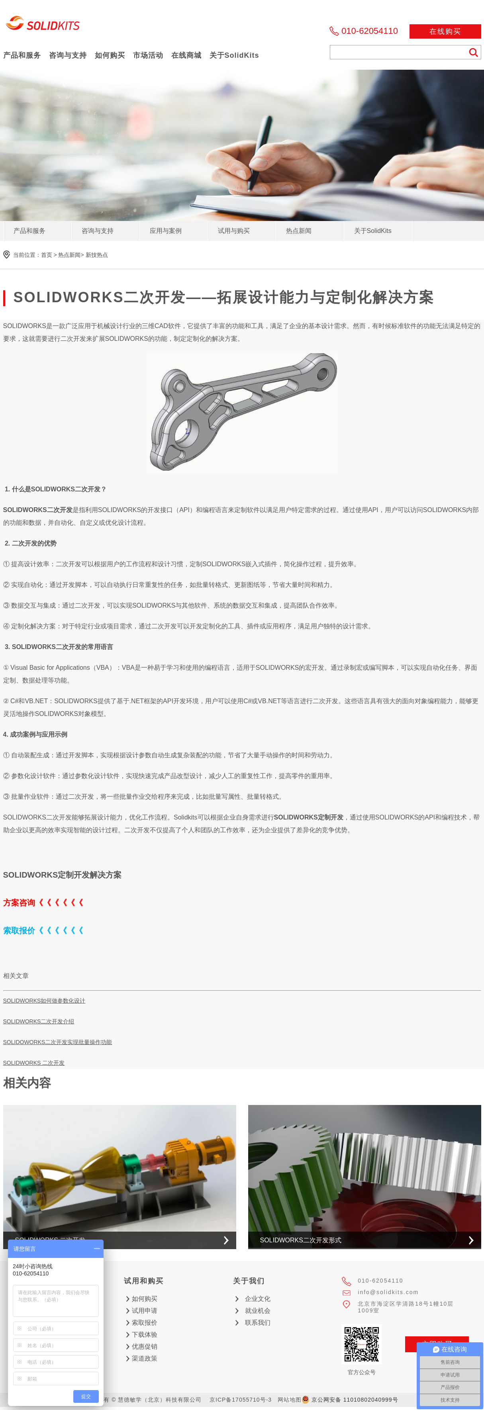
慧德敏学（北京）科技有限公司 (43, 25)
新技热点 (97, 255)
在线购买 (445, 31)
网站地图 (290, 1399)
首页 (46, 255)
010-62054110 (369, 31)
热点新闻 (69, 255)
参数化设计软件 (33, 775)
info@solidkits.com (388, 1292)
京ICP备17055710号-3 (241, 1399)
